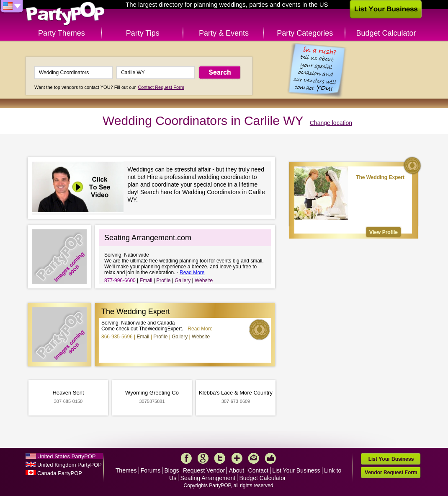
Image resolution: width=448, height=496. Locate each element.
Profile (163, 280)
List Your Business (296, 470)
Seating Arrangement (208, 478)
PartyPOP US (65, 14)
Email (146, 280)
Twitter (219, 458)
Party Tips (143, 33)
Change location (331, 122)
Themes (126, 470)
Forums (150, 470)
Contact (258, 470)
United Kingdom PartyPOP (69, 465)
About (237, 470)
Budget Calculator (386, 33)
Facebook (186, 458)
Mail (253, 458)
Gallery (183, 280)
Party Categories (305, 33)
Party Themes (61, 33)
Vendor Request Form (390, 472)
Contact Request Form (161, 87)
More (237, 458)
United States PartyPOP (66, 456)
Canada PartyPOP (59, 473)
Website (204, 280)
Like (270, 458)
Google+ (203, 458)
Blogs (172, 470)
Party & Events (224, 33)
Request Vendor (204, 470)
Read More (192, 272)
